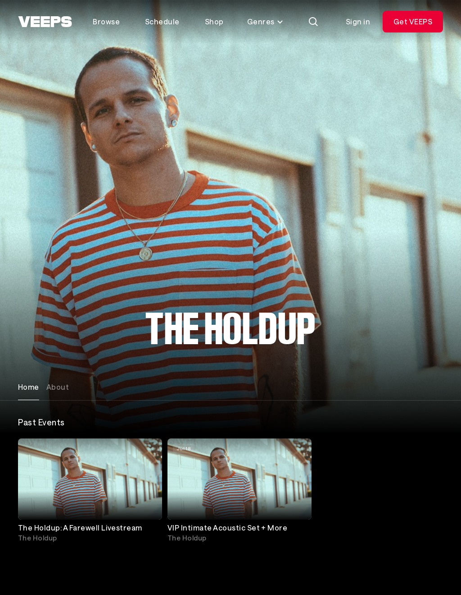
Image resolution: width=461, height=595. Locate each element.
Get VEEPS (412, 21)
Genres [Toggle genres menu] (265, 21)
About (57, 387)
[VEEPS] (45, 21)
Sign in (358, 21)
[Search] (313, 21)
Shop (214, 21)
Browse (106, 21)
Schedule (162, 21)
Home (28, 387)
